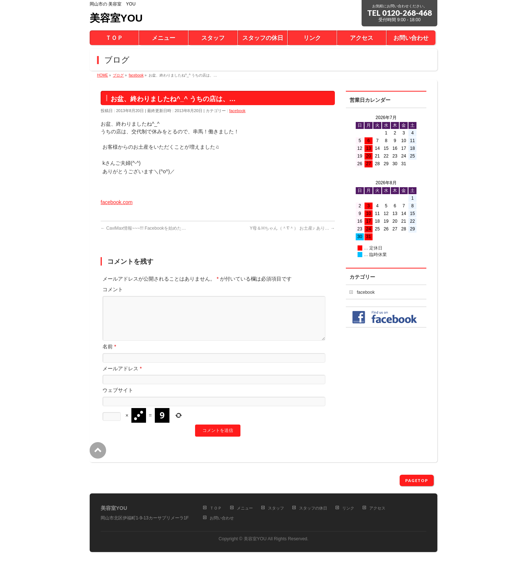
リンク (348, 508)
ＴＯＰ (216, 508)
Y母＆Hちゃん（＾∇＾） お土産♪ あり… (292, 228)
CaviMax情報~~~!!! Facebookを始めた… (143, 228)
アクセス (377, 508)
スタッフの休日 (313, 508)
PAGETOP (416, 480)
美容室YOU (116, 18)
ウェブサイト (117, 399)
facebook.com (116, 202)
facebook (237, 110)
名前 (109, 355)
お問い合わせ (222, 518)
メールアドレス (122, 377)
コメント (112, 289)
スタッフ (276, 508)
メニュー (245, 508)
